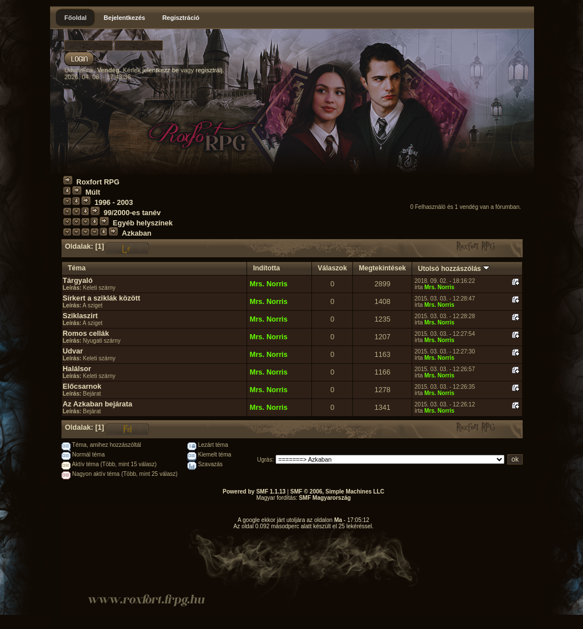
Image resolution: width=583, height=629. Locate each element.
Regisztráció (180, 17)
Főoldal (75, 17)
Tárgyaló (78, 281)
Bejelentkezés (124, 17)
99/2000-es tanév (132, 213)
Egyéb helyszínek (143, 223)
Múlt (92, 192)
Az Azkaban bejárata (97, 404)
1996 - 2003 (114, 203)
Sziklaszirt (80, 316)
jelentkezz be (160, 70)
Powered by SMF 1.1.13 (254, 491)
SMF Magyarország (325, 498)
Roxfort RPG (98, 182)
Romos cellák (86, 334)
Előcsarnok (82, 386)
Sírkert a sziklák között (101, 298)
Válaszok (332, 268)
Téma (76, 268)
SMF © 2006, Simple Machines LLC (337, 491)
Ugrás (265, 460)
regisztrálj (209, 70)
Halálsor (77, 369)
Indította (266, 268)
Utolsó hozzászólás (454, 269)
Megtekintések (382, 268)
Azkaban (136, 233)
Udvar (73, 351)
